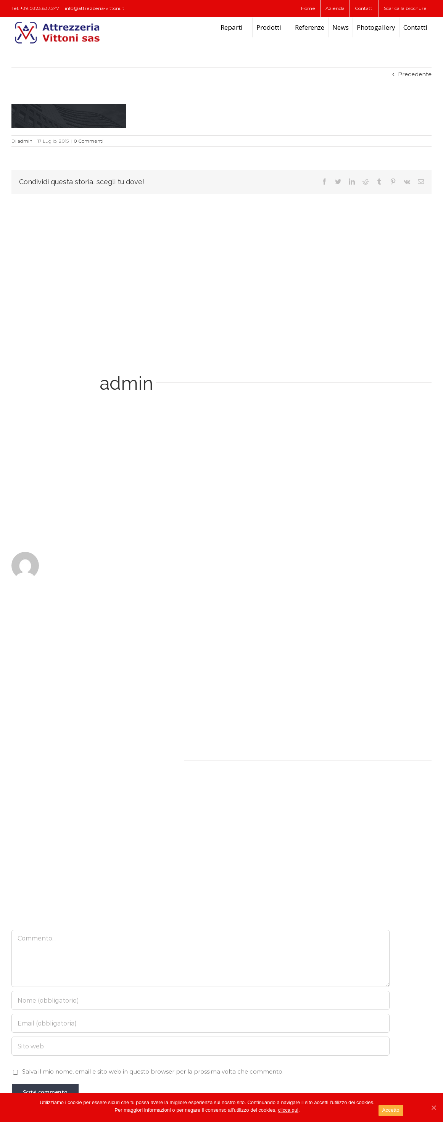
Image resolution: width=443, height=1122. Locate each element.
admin (25, 141)
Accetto (391, 1110)
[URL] (200, 1046)
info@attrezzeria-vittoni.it (94, 8)
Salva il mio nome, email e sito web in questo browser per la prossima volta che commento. (153, 1071)
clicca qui (288, 1110)
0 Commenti (88, 141)
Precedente (415, 74)
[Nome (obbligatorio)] (200, 1000)
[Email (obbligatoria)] (200, 1023)
